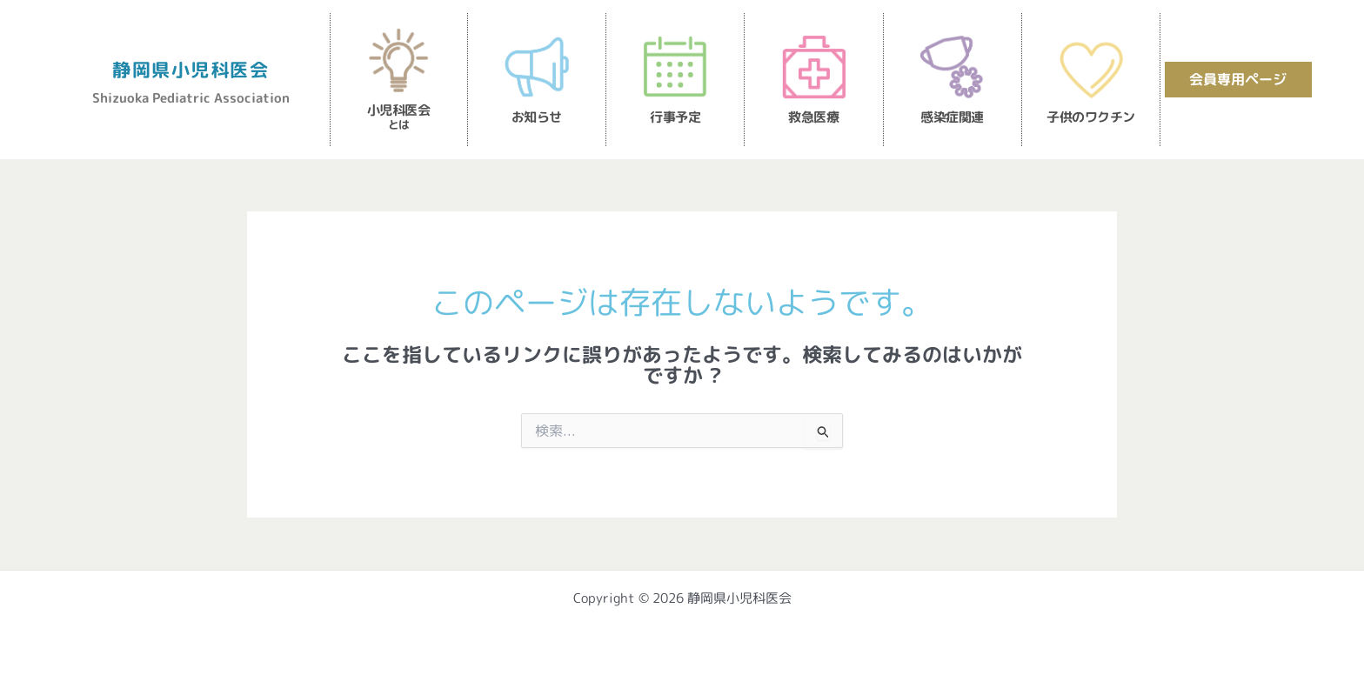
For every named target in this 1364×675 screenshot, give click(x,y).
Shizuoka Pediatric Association (190, 97)
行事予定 (675, 117)
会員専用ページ (1238, 79)
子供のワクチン (1090, 117)
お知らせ (537, 117)
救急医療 (813, 117)
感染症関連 (952, 117)
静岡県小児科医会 (190, 69)
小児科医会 (399, 116)
